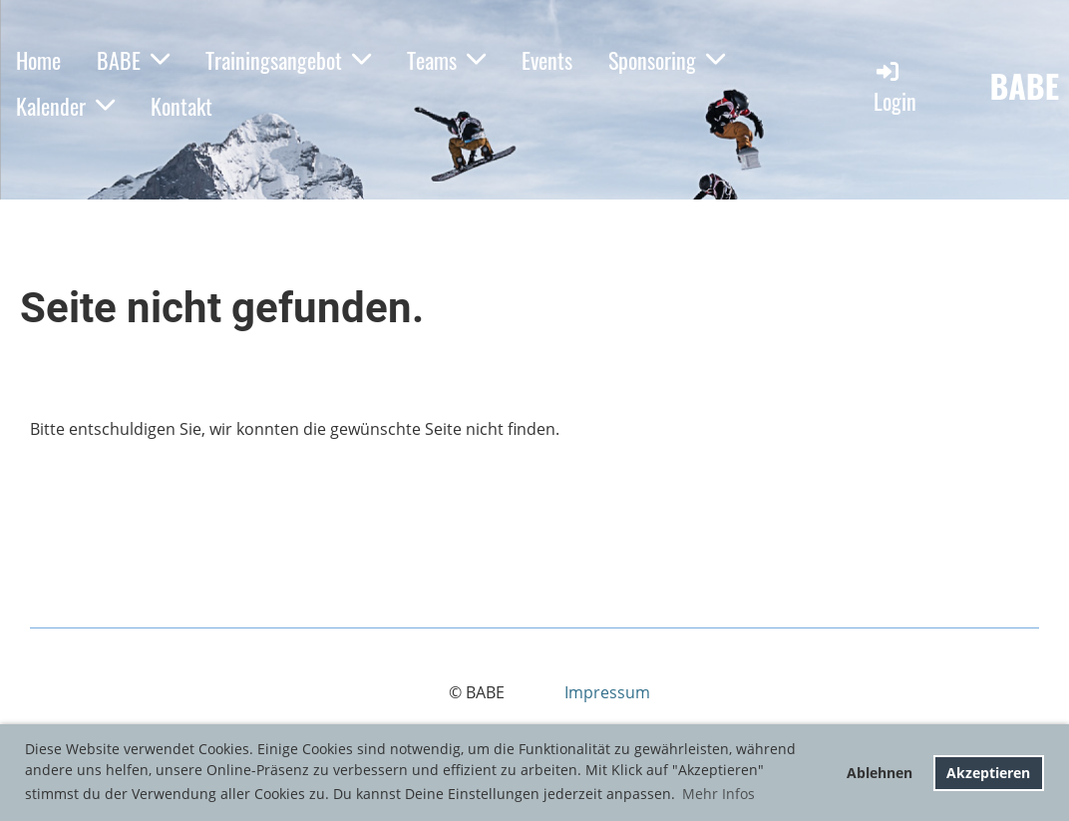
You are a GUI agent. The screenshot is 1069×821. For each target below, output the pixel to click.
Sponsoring (666, 60)
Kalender (65, 106)
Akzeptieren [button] (988, 772)
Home (38, 60)
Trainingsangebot (288, 60)
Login (895, 87)
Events (547, 60)
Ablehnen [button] (879, 772)
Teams (446, 60)
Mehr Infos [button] (718, 793)
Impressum (607, 692)
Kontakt (181, 106)
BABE (133, 60)
